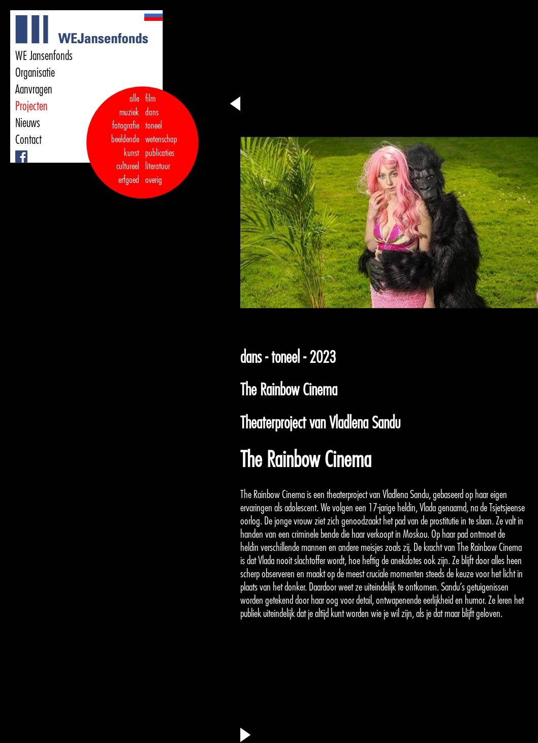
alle (134, 98)
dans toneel (154, 119)
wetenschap (161, 139)
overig (153, 179)
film (150, 98)
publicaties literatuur (159, 159)
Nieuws (27, 123)
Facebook (16, 150)
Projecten (31, 106)
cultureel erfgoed (127, 173)
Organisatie (35, 73)
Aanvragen (33, 89)
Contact (28, 140)
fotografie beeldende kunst (125, 139)
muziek (129, 112)
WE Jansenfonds (44, 56)
